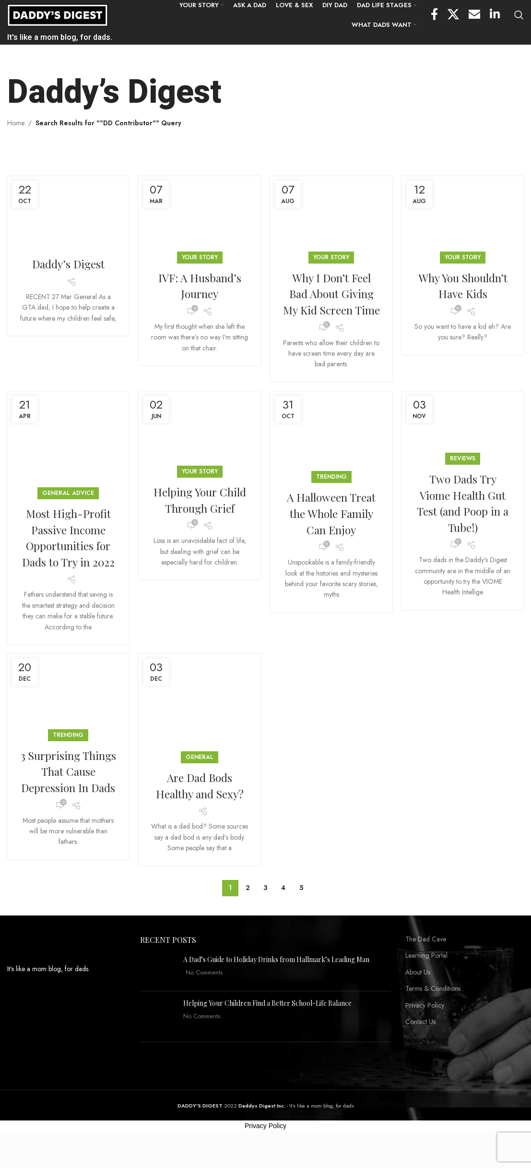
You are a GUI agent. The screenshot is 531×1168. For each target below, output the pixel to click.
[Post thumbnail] (158, 996)
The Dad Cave (425, 966)
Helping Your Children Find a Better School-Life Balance (267, 1030)
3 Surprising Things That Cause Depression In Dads (68, 796)
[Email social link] (474, 16)
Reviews (462, 475)
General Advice (68, 510)
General (199, 774)
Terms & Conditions (432, 1016)
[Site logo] (57, 15)
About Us (417, 999)
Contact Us (420, 1049)
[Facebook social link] (434, 16)
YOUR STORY (200, 258)
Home (15, 124)
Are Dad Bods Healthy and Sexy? (200, 803)
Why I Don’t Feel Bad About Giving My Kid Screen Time (331, 303)
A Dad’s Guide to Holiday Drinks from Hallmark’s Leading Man (276, 986)
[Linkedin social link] (495, 16)
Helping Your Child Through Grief (199, 525)
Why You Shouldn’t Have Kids (462, 286)
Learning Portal (426, 982)
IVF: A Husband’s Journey (199, 286)
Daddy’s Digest (68, 264)
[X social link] (453, 16)
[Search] (519, 15)
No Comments (204, 1000)
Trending (331, 494)
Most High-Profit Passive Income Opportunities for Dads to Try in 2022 (68, 555)
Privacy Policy (424, 1032)
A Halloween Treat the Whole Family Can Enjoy (331, 530)
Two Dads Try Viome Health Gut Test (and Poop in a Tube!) (462, 520)
